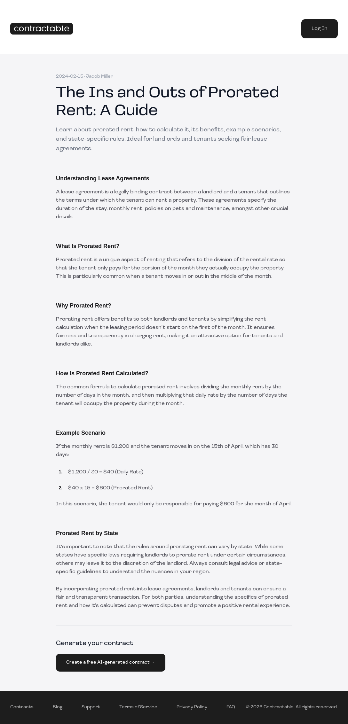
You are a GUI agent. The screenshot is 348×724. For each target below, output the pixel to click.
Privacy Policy (192, 707)
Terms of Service (138, 707)
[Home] (41, 29)
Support (91, 707)
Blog (57, 707)
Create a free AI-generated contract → (110, 662)
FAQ (230, 707)
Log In (320, 28)
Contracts (22, 707)
